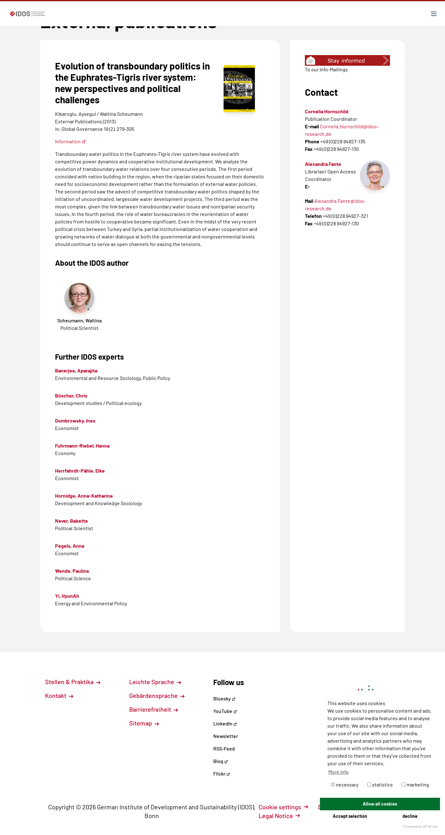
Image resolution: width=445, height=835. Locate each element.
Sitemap (144, 723)
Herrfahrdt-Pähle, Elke (80, 471)
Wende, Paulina (72, 571)
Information (70, 141)
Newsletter (225, 736)
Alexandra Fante (323, 164)
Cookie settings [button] (283, 807)
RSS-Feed (224, 748)
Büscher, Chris (71, 395)
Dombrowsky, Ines (75, 420)
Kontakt (59, 695)
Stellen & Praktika (72, 681)
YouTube (225, 711)
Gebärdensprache (157, 695)
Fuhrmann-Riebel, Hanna (82, 445)
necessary (344, 784)
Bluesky (224, 698)
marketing (415, 784)
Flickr (221, 773)
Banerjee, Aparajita (76, 370)
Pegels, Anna (69, 546)
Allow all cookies (380, 804)
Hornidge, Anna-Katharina (84, 496)
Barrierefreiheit (153, 709)
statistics (380, 784)
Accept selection (350, 816)
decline (409, 816)
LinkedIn (225, 723)
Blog (220, 761)
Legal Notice (279, 815)
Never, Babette (71, 521)
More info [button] (338, 772)
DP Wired (430, 826)
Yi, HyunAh (67, 596)
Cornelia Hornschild (326, 111)
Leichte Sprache (155, 681)
